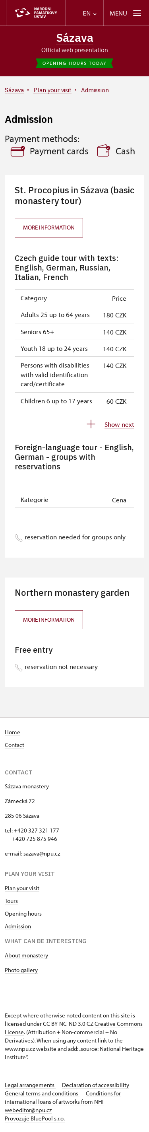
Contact (14, 745)
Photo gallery (21, 970)
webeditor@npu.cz (28, 1110)
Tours (11, 900)
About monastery (26, 955)
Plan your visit (22, 888)
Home (12, 732)
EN (90, 13)
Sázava (74, 37)
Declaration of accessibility (95, 1085)
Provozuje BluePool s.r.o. (35, 1118)
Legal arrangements (30, 1085)
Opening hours (23, 913)
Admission (18, 926)
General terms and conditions (42, 1093)
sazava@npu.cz (41, 853)
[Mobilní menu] (126, 13)
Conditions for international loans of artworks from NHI (63, 1097)
